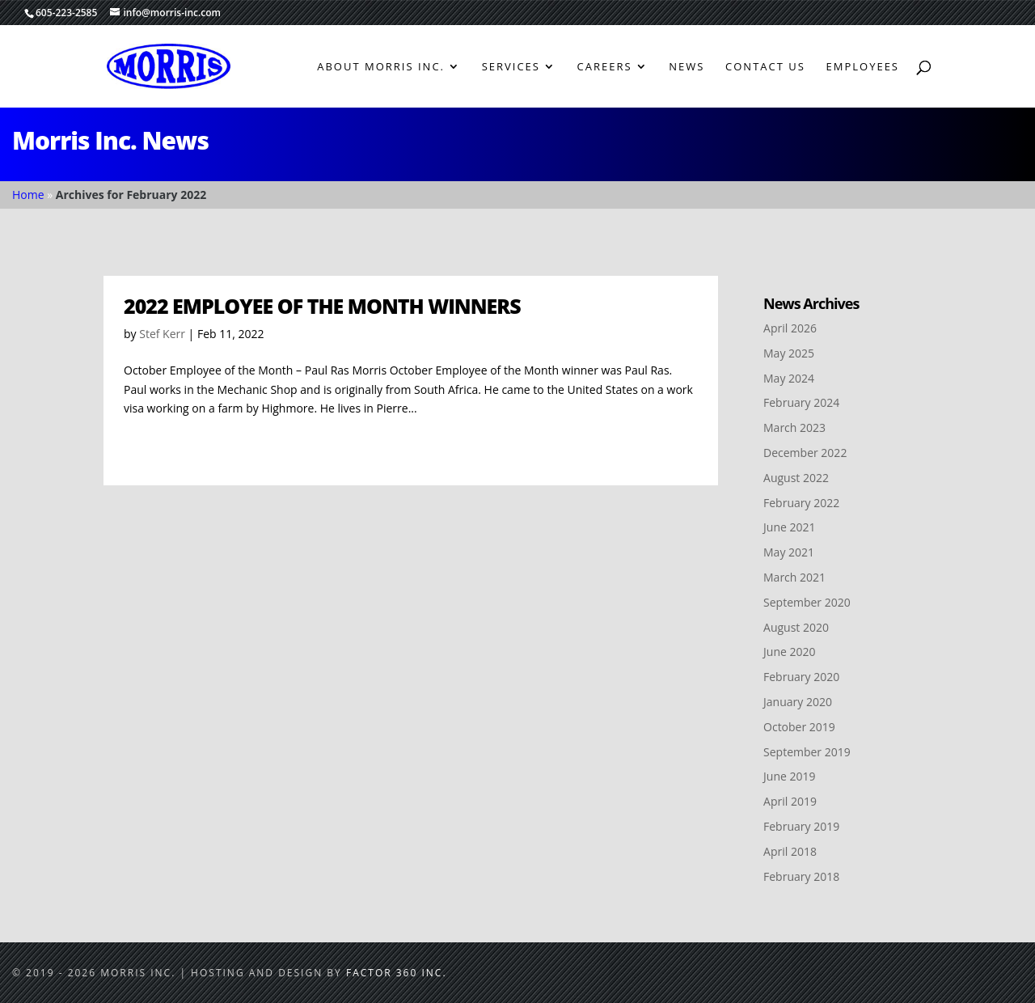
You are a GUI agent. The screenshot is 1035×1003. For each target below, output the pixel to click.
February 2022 (801, 502)
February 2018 (801, 876)
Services (511, 67)
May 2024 (788, 378)
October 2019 (799, 726)
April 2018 (790, 851)
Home (28, 194)
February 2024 (801, 402)
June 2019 (789, 776)
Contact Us (765, 67)
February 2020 (801, 676)
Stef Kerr (162, 333)
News (686, 67)
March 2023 (794, 427)
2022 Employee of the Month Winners (322, 306)
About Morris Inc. (381, 67)
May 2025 (788, 353)
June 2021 (789, 527)
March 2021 (794, 577)
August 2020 (796, 627)
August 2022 (796, 477)
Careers (604, 67)
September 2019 (807, 752)
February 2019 (801, 826)
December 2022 (805, 452)
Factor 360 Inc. (396, 973)
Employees (862, 67)
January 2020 (797, 701)
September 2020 (807, 602)
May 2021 (788, 552)
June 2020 (789, 651)
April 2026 (790, 328)
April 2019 (790, 801)
